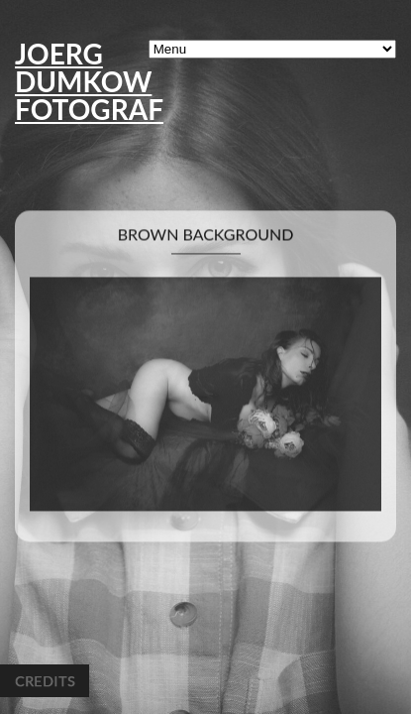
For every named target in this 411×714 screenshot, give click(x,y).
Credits (44, 680)
